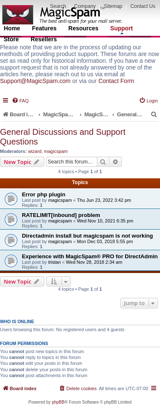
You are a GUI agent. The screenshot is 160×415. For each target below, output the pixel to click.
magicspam (56, 151)
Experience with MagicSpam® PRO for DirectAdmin (90, 256)
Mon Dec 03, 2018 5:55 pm (105, 241)
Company (85, 6)
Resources (83, 28)
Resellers (44, 39)
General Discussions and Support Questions (62, 136)
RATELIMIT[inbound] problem (61, 215)
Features (44, 28)
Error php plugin (43, 194)
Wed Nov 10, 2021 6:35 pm (105, 220)
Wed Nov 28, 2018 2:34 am (94, 262)
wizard (35, 151)
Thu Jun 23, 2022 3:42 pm (104, 200)
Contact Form (116, 81)
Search (58, 6)
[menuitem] (20, 101)
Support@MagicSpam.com (35, 81)
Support (121, 29)
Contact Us (143, 6)
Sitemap (113, 6)
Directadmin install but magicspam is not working (87, 236)
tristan (54, 262)
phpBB (58, 402)
